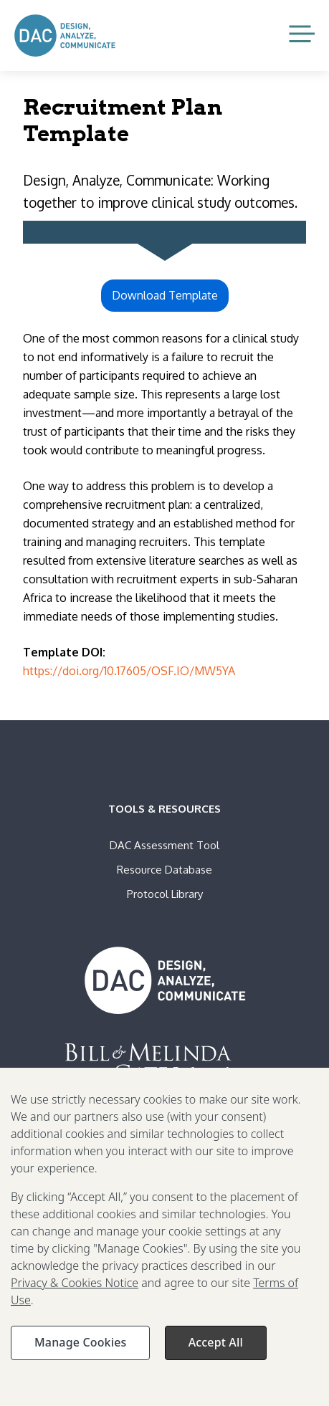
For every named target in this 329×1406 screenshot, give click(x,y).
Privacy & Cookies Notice (74, 1290)
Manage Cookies (80, 1349)
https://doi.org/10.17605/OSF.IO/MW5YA (129, 671)
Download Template (165, 295)
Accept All (216, 1349)
